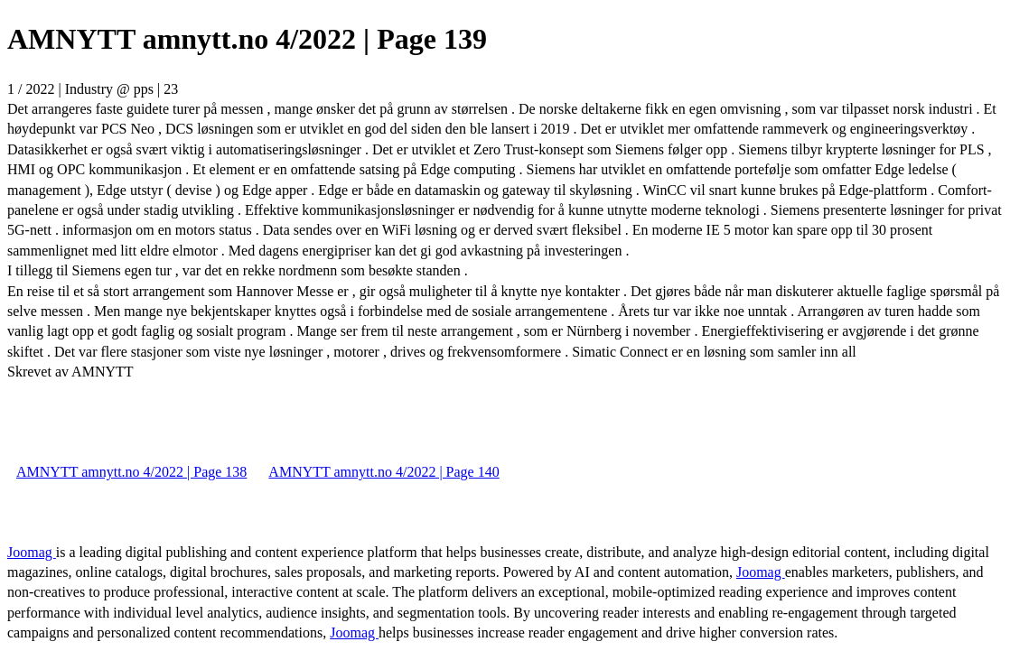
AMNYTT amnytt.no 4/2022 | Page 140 (383, 471)
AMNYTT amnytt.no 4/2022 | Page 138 (131, 471)
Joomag (31, 552)
